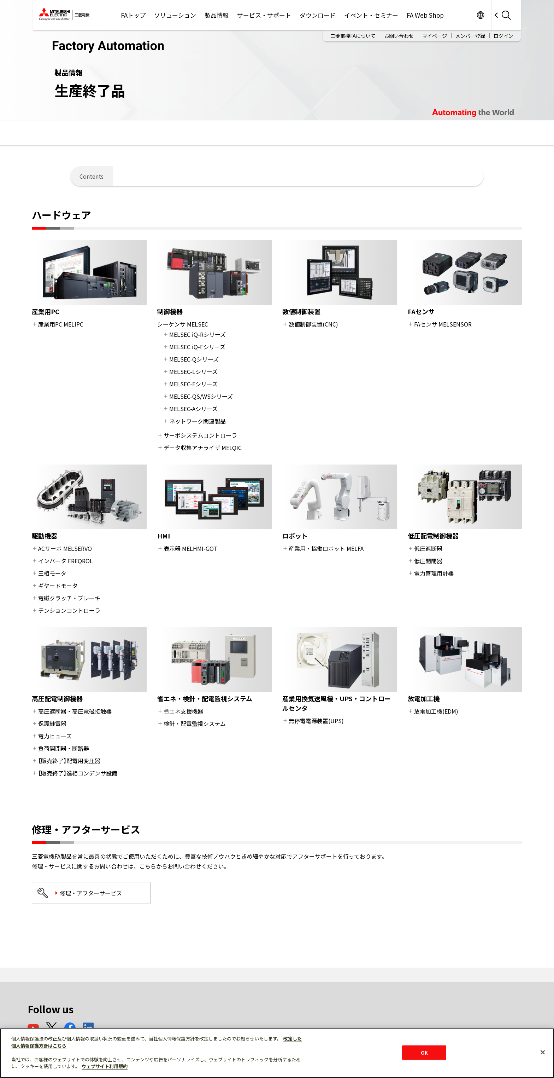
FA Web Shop (425, 15)
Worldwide (480, 15)
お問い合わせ (399, 35)
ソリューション (175, 15)
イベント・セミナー (371, 15)
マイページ (434, 35)
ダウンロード (318, 15)
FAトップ (133, 15)
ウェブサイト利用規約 (105, 1066)
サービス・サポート (264, 15)
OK (424, 1052)
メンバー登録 (470, 35)
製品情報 (217, 15)
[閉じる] (542, 1052)
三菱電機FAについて (353, 35)
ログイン (503, 35)
